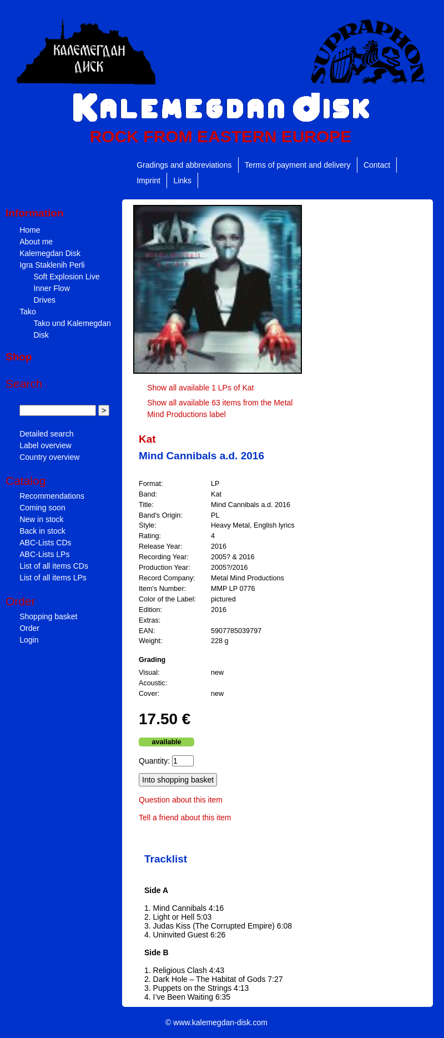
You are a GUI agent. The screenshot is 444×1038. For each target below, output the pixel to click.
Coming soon (42, 507)
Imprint (148, 180)
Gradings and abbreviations (184, 165)
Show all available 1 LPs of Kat (200, 387)
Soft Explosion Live (66, 276)
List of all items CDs (53, 565)
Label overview (45, 445)
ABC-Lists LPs (44, 554)
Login (28, 639)
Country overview (49, 457)
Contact (377, 165)
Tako (27, 311)
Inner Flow (51, 288)
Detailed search (46, 433)
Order (29, 628)
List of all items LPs (53, 577)
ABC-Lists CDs (45, 542)
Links (182, 180)
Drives (44, 299)
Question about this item (181, 799)
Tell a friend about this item (185, 817)
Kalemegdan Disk (49, 253)
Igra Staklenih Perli (52, 264)
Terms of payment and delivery (298, 165)
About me (36, 241)
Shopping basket (48, 616)
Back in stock (42, 530)
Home (29, 229)
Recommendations (51, 496)
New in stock (41, 519)
